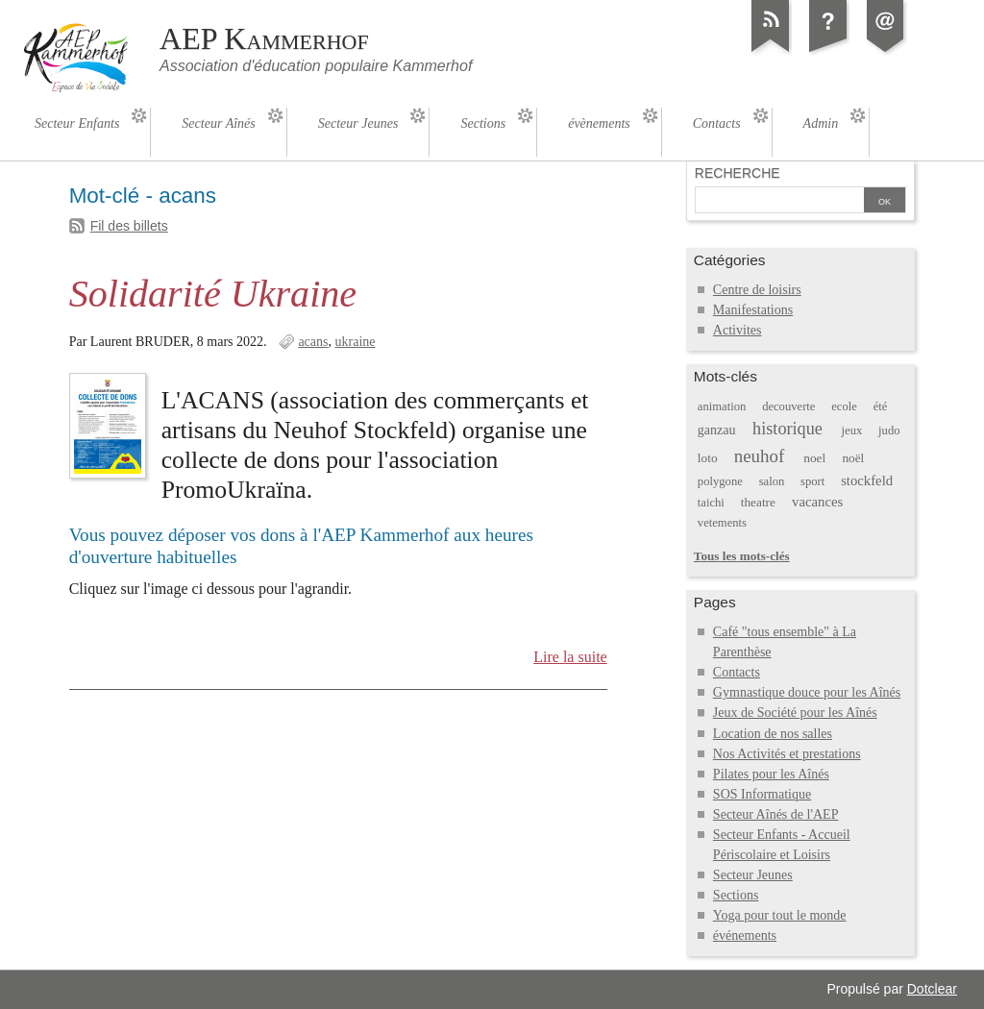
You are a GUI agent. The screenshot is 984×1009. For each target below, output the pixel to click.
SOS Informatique (762, 794)
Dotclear (932, 989)
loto (708, 458)
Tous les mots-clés (742, 556)
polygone (720, 481)
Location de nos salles (772, 733)
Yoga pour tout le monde (780, 915)
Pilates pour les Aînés (771, 774)
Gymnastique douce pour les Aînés (806, 692)
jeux (852, 430)
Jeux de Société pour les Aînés (795, 712)
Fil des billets (129, 226)
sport (812, 481)
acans (313, 341)
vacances (817, 501)
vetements (722, 522)
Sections (736, 895)
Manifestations (753, 310)
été (880, 406)
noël (853, 458)
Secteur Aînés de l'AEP (776, 814)
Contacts (736, 672)
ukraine (355, 341)
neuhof (759, 456)
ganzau (717, 430)
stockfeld (867, 480)
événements (744, 935)
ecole (844, 406)
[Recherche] (779, 201)
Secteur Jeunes (753, 875)
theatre (758, 502)
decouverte (788, 406)
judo (888, 430)
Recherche (737, 173)
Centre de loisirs (757, 290)
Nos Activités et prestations (787, 754)
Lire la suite (570, 657)
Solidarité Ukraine (213, 293)
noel (814, 458)
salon (772, 481)
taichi (711, 502)
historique (787, 428)
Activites (737, 330)
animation (722, 406)
